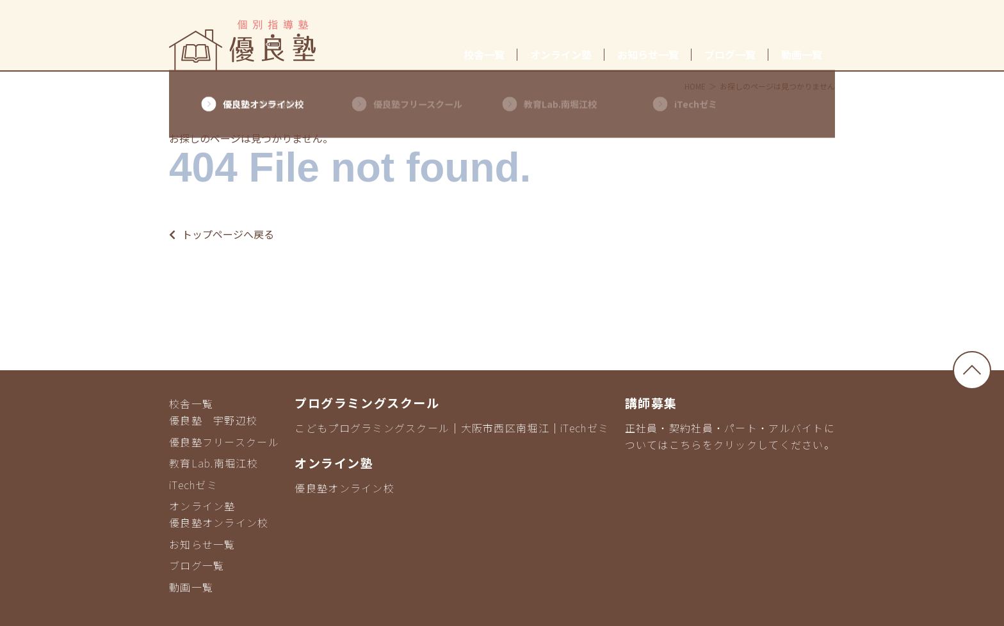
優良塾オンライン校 (219, 522)
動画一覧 (801, 55)
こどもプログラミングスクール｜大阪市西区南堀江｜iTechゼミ (452, 427)
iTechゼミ (193, 484)
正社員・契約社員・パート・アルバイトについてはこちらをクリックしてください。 (730, 436)
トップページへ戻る (221, 234)
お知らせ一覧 (648, 55)
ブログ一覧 (730, 55)
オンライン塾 (561, 55)
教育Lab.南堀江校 (213, 463)
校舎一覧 (484, 55)
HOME (695, 86)
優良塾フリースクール (224, 442)
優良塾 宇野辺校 (213, 420)
